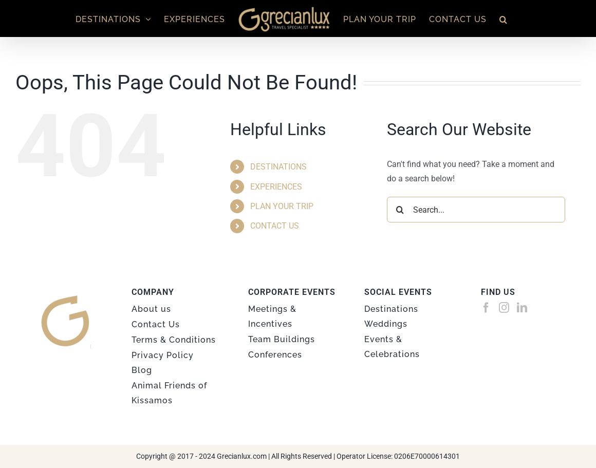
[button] (503, 18)
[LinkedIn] (522, 308)
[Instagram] (504, 308)
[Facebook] (486, 308)
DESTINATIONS (278, 167)
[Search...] (476, 209)
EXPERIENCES (276, 187)
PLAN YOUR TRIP (281, 206)
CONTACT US (274, 226)
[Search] (400, 209)
